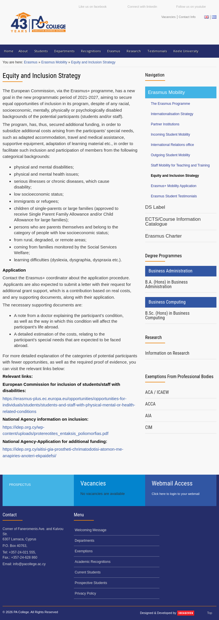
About (23, 51)
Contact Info (187, 17)
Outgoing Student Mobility (170, 155)
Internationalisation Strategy (172, 114)
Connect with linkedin (142, 6)
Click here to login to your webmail (176, 493)
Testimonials (157, 51)
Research (134, 51)
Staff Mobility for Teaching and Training (180, 165)
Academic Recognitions (92, 562)
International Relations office (172, 145)
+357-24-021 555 (22, 552)
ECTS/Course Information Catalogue (173, 221)
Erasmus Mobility (54, 62)
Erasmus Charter (163, 236)
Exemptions (84, 551)
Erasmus (113, 51)
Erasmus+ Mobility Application (173, 186)
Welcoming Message (90, 530)
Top (209, 613)
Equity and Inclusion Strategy (93, 62)
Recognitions (91, 51)
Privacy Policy (85, 593)
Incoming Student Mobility (170, 135)
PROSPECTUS (20, 484)
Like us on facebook (93, 6)
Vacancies (168, 17)
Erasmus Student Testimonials (174, 196)
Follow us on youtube (191, 6)
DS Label (155, 207)
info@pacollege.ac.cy (29, 564)
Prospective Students (91, 583)
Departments (64, 51)
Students (41, 51)
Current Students (88, 572)
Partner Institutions (165, 124)
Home (8, 51)
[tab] (180, 284)
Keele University (185, 51)
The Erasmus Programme (170, 104)
